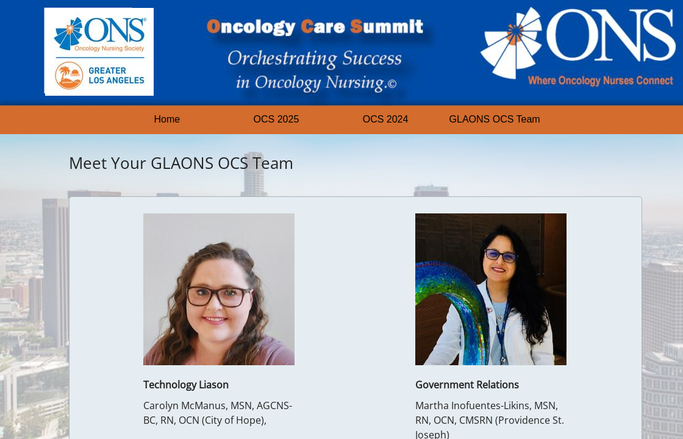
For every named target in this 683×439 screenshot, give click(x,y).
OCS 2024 (386, 119)
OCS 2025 (276, 119)
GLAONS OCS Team (494, 119)
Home (167, 119)
